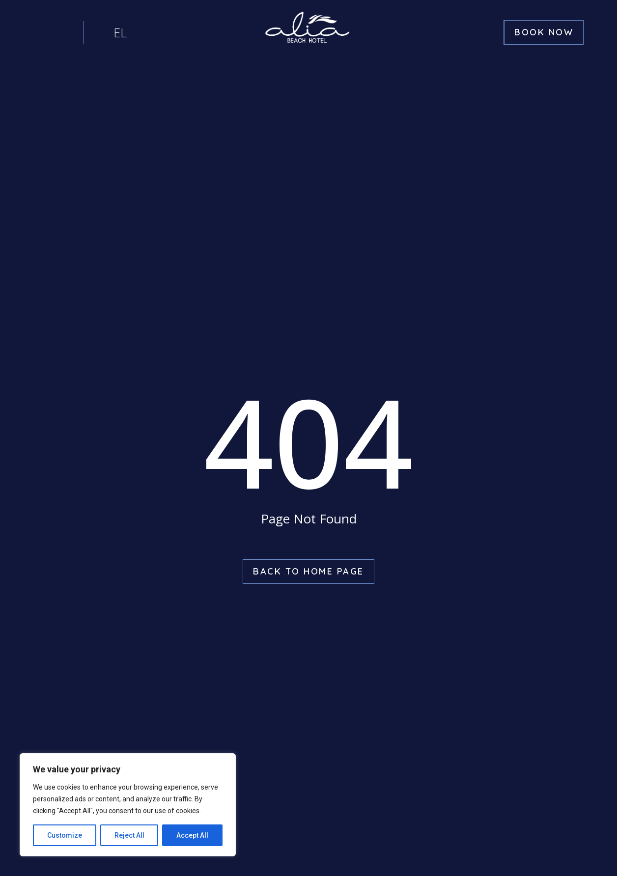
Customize (64, 835)
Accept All (192, 835)
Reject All (129, 835)
